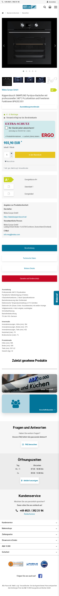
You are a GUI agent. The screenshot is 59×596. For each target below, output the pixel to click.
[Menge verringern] (11, 156)
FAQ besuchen (29, 444)
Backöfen (25, 13)
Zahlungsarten (29, 534)
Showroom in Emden (29, 540)
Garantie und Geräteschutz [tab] (29, 279)
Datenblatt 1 (29, 187)
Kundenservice (29, 522)
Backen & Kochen (13, 13)
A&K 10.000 (29, 546)
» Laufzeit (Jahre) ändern (30, 136)
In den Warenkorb (35, 155)
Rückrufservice (29, 514)
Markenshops (29, 528)
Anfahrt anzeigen (29, 481)
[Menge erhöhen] (11, 153)
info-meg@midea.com (12, 235)
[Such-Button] (45, 7)
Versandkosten (23, 168)
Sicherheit (29, 552)
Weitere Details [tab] (29, 268)
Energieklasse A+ (31, 179)
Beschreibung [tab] (29, 248)
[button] (49, 7)
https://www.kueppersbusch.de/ (15, 217)
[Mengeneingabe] (7, 155)
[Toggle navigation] (55, 7)
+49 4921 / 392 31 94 (11, 2)
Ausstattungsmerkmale (29, 107)
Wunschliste (9, 161)
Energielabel (29, 194)
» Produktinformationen (13, 136)
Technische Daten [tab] (29, 258)
